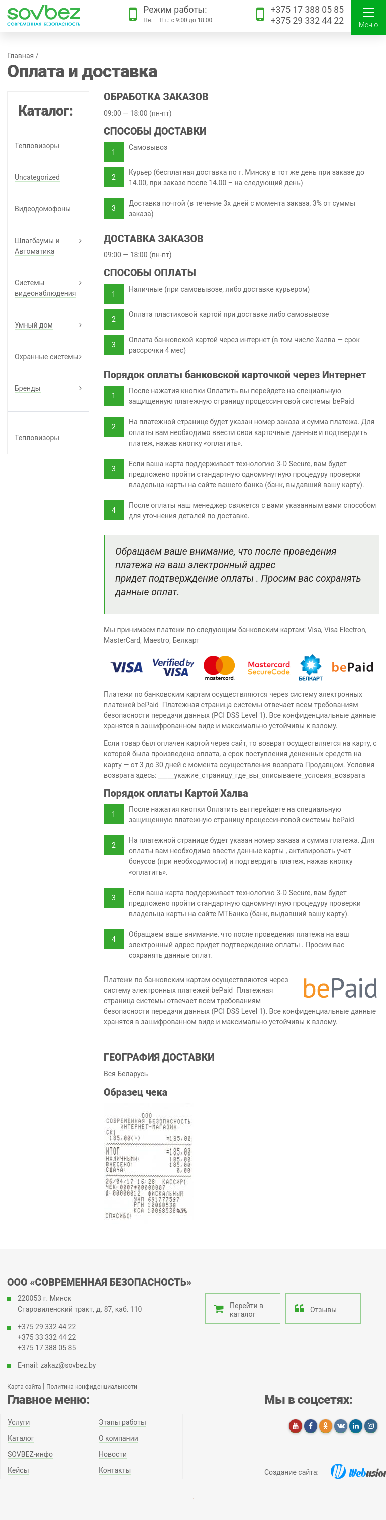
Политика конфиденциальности (91, 1386)
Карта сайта (24, 1386)
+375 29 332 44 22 (307, 21)
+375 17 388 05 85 (307, 10)
